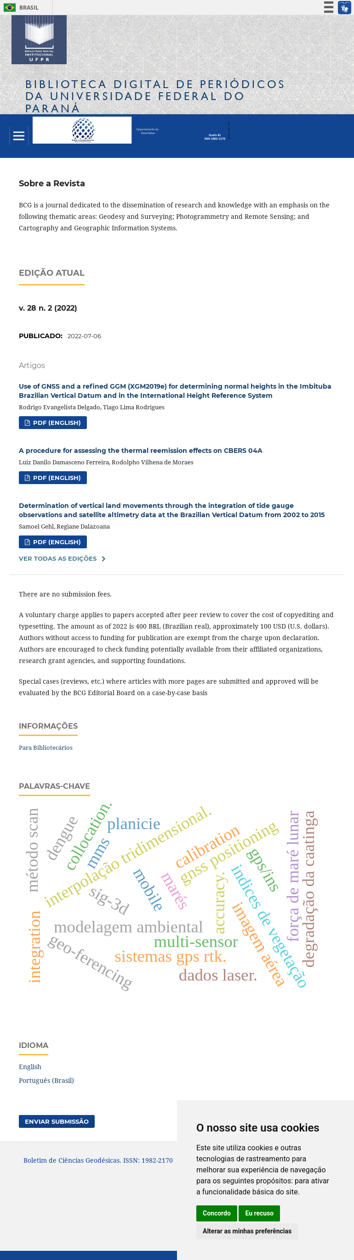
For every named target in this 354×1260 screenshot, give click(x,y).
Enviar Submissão (57, 1121)
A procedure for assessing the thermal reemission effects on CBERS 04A (141, 450)
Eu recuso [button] (259, 1213)
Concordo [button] (217, 1213)
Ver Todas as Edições (58, 558)
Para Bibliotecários (46, 747)
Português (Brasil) (46, 1080)
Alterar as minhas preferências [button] (247, 1231)
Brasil (19, 7)
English (30, 1066)
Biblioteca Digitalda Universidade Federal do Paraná (155, 96)
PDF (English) (56, 422)
